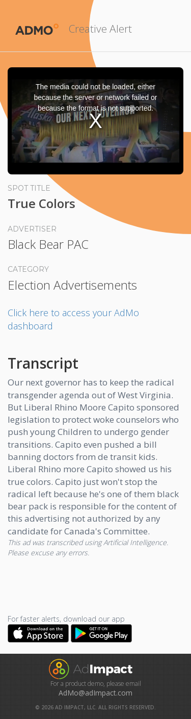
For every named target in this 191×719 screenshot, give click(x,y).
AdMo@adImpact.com (95, 693)
